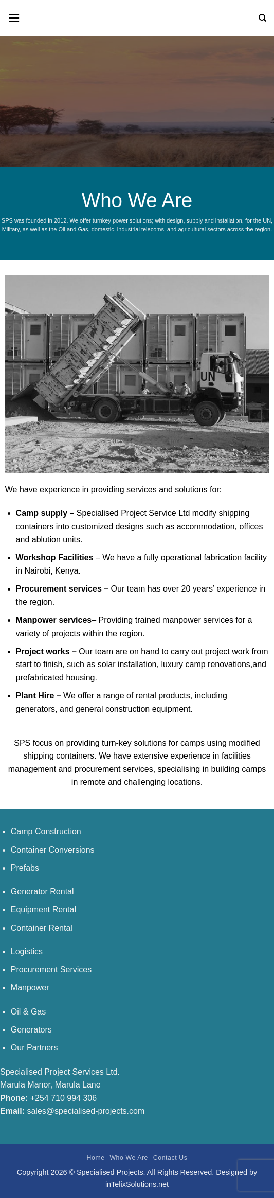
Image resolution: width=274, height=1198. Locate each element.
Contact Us (170, 1158)
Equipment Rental (43, 909)
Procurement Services (51, 969)
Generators (31, 1029)
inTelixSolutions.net (137, 1184)
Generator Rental (42, 891)
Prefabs (25, 867)
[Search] (262, 18)
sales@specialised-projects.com (85, 1111)
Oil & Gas (28, 1011)
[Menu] (14, 17)
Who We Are (128, 1158)
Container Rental (41, 928)
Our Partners (34, 1047)
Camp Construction (46, 831)
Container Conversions (53, 849)
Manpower (30, 987)
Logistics (27, 951)
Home (96, 1158)
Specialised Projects (110, 1172)
